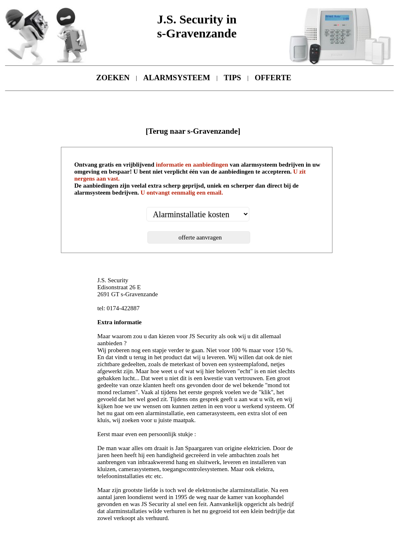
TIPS (232, 77)
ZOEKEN (113, 77)
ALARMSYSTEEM (176, 77)
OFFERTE (273, 77)
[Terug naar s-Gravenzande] (193, 131)
